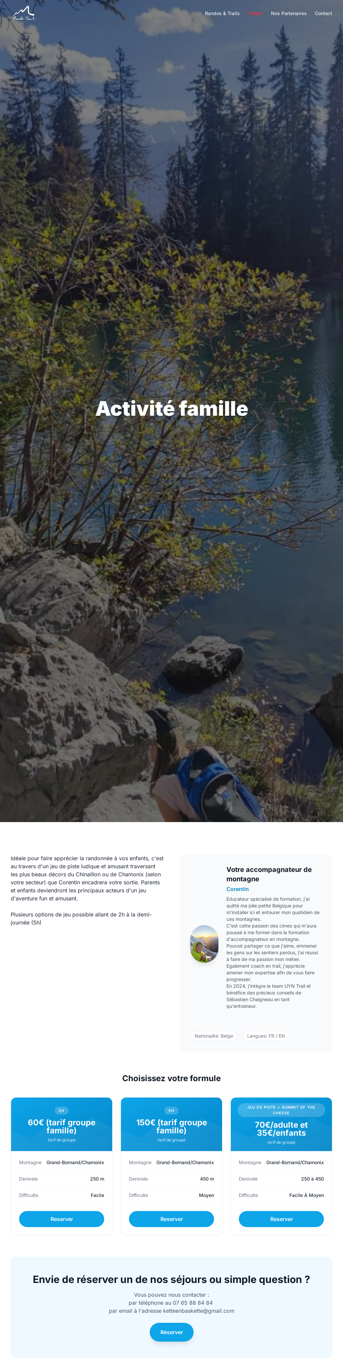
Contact (323, 13)
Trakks (255, 13)
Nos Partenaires (289, 13)
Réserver (171, 1332)
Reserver (62, 1219)
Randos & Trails (222, 13)
